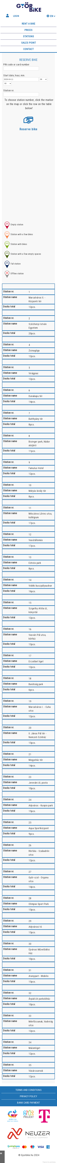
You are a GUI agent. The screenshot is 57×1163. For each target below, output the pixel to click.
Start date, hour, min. (14, 75)
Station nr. (8, 90)
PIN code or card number (16, 64)
